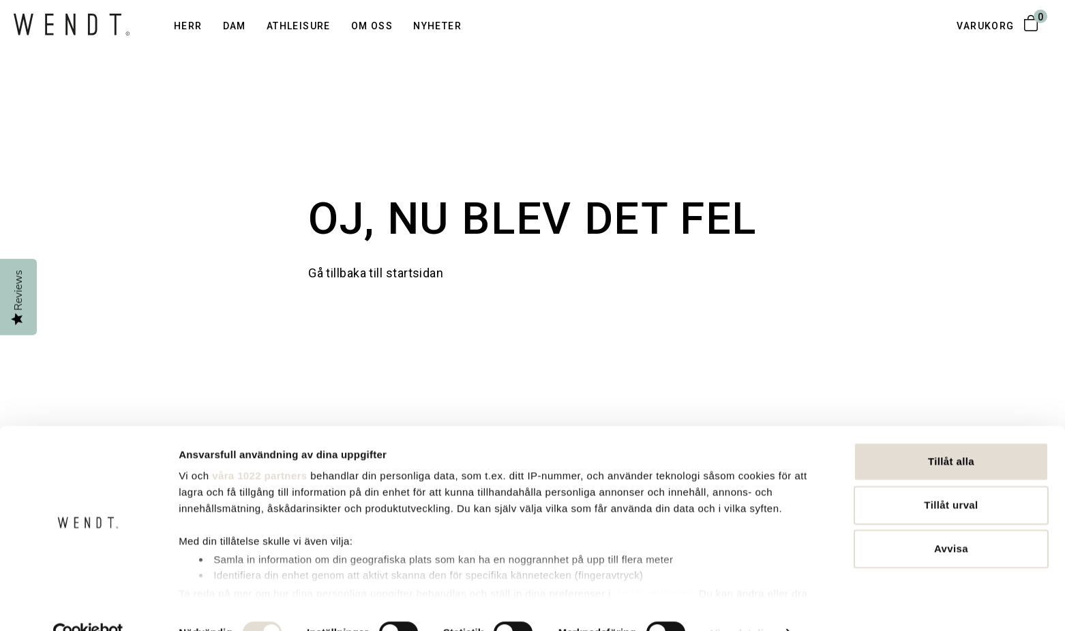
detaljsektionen (653, 564)
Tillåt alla (951, 433)
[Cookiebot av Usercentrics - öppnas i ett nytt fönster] (88, 604)
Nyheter (437, 25)
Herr (188, 25)
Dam (234, 25)
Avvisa (951, 520)
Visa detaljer (742, 604)
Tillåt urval (951, 476)
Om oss (372, 25)
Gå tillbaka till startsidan (375, 273)
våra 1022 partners (259, 447)
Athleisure (299, 25)
